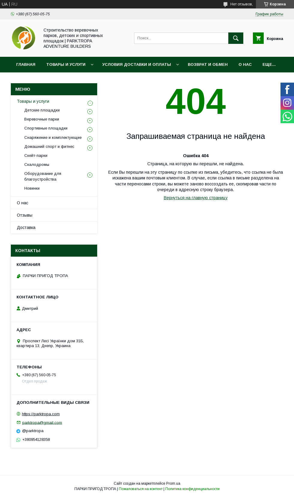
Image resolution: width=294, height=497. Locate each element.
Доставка (26, 227)
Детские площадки (42, 110)
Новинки (32, 188)
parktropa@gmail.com (42, 422)
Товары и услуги (66, 64)
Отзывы (24, 215)
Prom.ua (173, 483)
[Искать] (235, 38)
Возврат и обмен (208, 64)
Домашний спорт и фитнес (49, 146)
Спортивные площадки (46, 128)
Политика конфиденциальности (192, 489)
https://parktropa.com (41, 414)
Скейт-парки (35, 155)
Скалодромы (36, 164)
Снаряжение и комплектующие (53, 137)
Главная (25, 64)
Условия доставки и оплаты (136, 64)
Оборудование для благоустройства (42, 176)
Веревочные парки (41, 119)
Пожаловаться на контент (141, 489)
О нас (245, 64)
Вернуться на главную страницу (196, 197)
